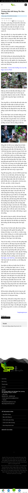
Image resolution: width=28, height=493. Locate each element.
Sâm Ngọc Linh (22, 472)
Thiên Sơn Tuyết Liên (11, 473)
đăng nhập (10, 326)
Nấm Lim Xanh (19, 467)
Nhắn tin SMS (25, 491)
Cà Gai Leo (10, 465)
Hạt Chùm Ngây (14, 472)
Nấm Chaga (13, 467)
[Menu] (2, 4)
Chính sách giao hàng (8, 420)
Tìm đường (3, 491)
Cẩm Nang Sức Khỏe (5, 9)
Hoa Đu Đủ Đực (5, 467)
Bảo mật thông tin (7, 417)
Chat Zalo (8, 491)
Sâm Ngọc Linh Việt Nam (8, 258)
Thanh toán (5, 384)
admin (15, 16)
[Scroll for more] (14, 452)
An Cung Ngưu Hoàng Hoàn (13, 470)
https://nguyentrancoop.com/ (8, 403)
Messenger (19, 491)
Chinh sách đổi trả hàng (9, 422)
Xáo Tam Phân (10, 468)
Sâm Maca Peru (18, 468)
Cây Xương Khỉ (23, 465)
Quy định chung (7, 414)
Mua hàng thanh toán (8, 425)
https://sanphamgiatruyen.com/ (9, 401)
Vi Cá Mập (19, 473)
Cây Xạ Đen (16, 465)
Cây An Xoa (4, 465)
